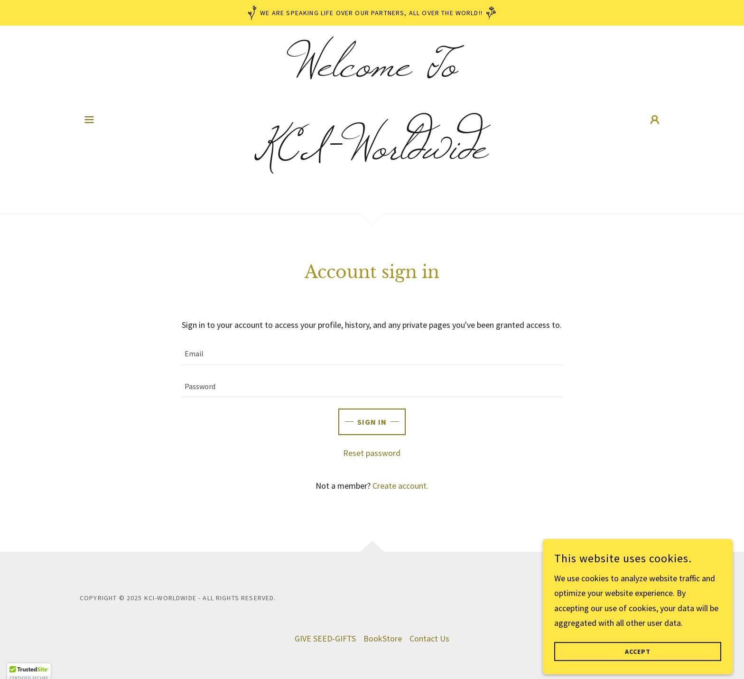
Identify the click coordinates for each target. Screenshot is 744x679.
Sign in (372, 422)
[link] (372, 155)
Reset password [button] (371, 452)
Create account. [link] (400, 485)
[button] (89, 119)
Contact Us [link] (429, 638)
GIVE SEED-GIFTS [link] (325, 638)
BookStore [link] (382, 638)
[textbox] (372, 354)
